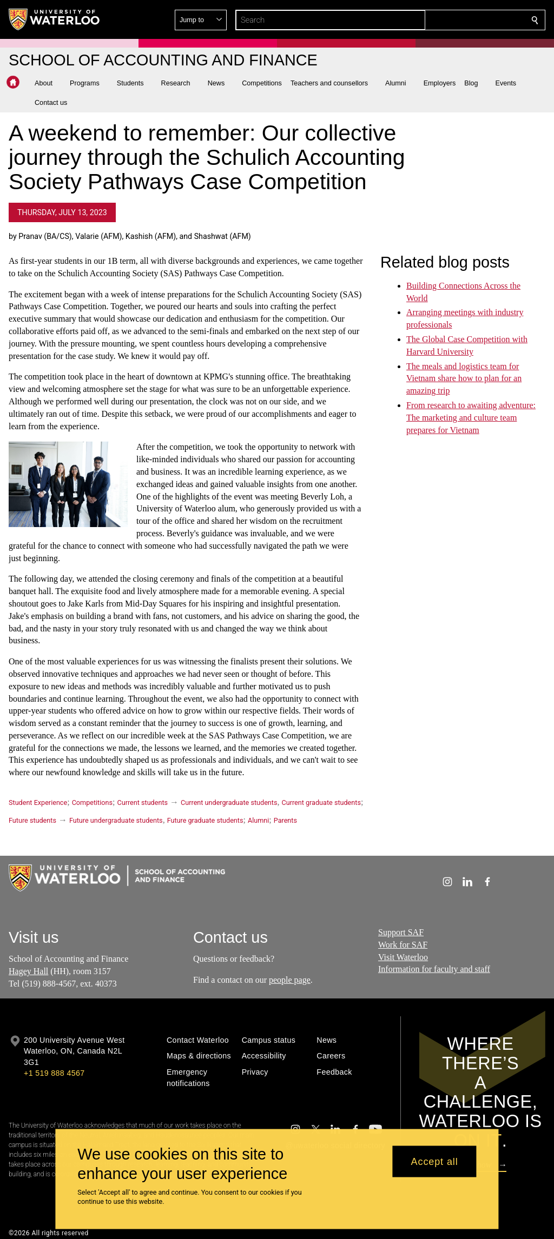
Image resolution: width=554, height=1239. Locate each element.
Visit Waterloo (403, 956)
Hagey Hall (28, 971)
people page (290, 979)
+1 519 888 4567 (54, 1073)
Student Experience (38, 802)
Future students (32, 820)
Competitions (92, 802)
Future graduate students (205, 820)
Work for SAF (402, 944)
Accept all (434, 1161)
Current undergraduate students (229, 802)
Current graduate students (320, 802)
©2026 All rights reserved (49, 1233)
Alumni (258, 820)
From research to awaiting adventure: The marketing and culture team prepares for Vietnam (471, 418)
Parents (285, 820)
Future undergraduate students (116, 820)
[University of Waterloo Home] (55, 19)
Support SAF (401, 932)
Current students (142, 802)
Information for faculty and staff (434, 969)
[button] (456, 20)
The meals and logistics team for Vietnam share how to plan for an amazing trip (464, 378)
